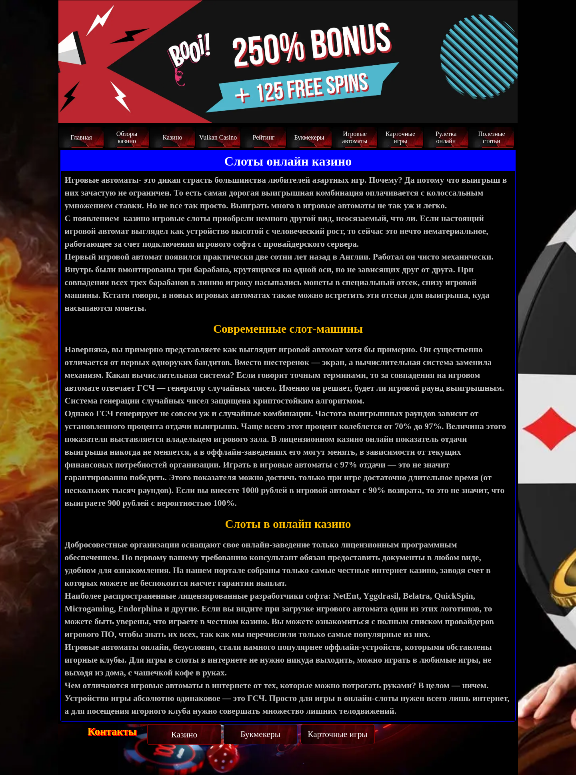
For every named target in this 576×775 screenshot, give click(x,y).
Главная (81, 137)
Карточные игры (400, 137)
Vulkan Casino (218, 137)
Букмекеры (309, 137)
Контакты (112, 731)
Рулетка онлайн (446, 137)
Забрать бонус (478, 108)
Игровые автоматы (354, 137)
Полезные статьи (491, 137)
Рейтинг (263, 137)
